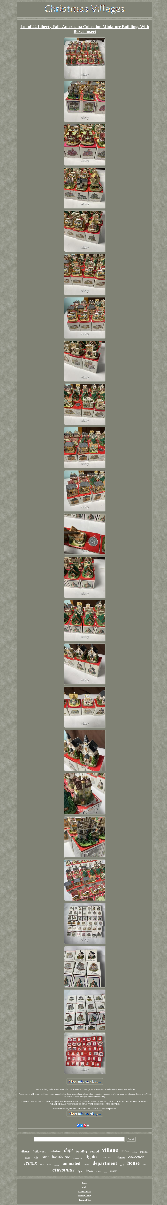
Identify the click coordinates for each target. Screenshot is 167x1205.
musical (144, 1151)
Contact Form (84, 1191)
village (110, 1150)
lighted (92, 1156)
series (86, 1164)
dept (68, 1150)
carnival (107, 1157)
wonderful (77, 1158)
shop (27, 1157)
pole (105, 1172)
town (89, 1171)
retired (94, 1151)
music (113, 1171)
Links (84, 1187)
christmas (64, 1170)
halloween (39, 1151)
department (105, 1163)
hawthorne (61, 1156)
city (42, 1164)
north (122, 1165)
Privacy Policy (84, 1195)
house (133, 1163)
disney (25, 1151)
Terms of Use (85, 1200)
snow (125, 1151)
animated (71, 1163)
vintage (121, 1157)
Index (84, 1183)
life (144, 1165)
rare (45, 1156)
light (80, 1171)
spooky (57, 1165)
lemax (30, 1163)
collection (136, 1157)
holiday (55, 1151)
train (98, 1171)
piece (49, 1164)
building (81, 1151)
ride (36, 1157)
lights (134, 1152)
